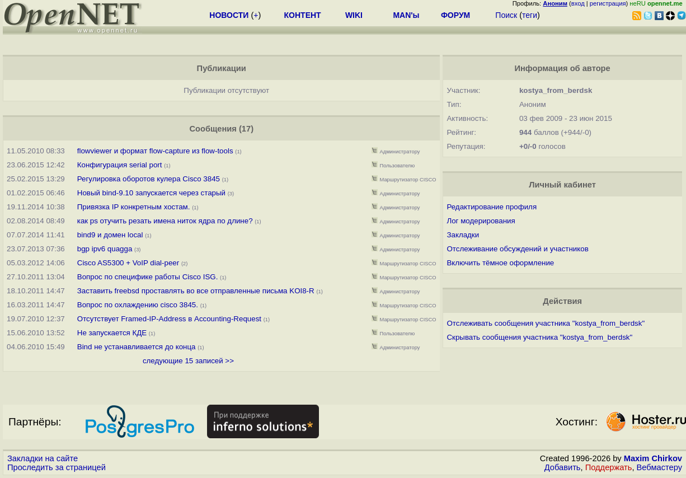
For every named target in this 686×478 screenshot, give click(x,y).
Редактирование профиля (492, 207)
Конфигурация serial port (119, 165)
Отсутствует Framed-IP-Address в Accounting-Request (169, 319)
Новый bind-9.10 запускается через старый (151, 193)
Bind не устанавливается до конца (136, 347)
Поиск (506, 15)
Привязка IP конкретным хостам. (133, 207)
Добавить (562, 467)
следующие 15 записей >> (188, 361)
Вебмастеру (659, 467)
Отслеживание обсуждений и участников (517, 249)
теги (529, 15)
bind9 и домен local (110, 235)
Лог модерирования (481, 221)
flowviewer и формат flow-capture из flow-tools (155, 151)
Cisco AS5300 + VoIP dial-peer (128, 263)
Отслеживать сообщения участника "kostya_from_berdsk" (546, 323)
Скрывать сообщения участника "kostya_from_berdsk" (539, 337)
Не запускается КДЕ (112, 333)
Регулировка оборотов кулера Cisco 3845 (148, 179)
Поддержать (608, 467)
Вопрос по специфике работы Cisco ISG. (147, 277)
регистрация (608, 3)
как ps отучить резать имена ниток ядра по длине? (165, 221)
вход (578, 3)
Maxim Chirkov (653, 458)
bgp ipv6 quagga (105, 249)
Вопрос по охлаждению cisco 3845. (137, 305)
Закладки (463, 235)
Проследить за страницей (56, 467)
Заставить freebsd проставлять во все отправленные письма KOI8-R (195, 291)
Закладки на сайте (42, 458)
